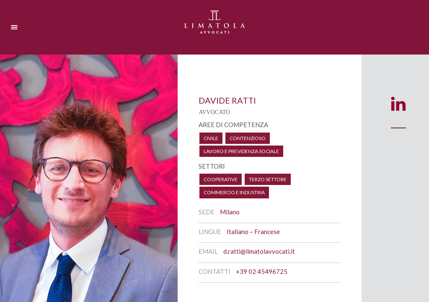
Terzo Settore (268, 179)
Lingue (210, 231)
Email (208, 251)
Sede (206, 212)
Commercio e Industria (234, 192)
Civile (211, 138)
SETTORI (212, 166)
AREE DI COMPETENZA (233, 124)
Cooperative (221, 179)
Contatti (214, 271)
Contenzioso (248, 138)
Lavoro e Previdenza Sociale (241, 151)
